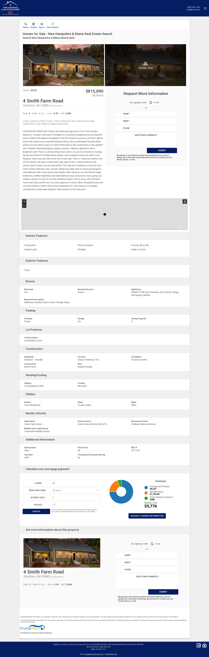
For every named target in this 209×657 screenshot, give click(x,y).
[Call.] (193, 7)
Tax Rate (37, 505)
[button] (41, 26)
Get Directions (56, 106)
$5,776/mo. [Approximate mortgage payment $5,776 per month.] (98, 95)
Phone (126, 128)
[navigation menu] (205, 8)
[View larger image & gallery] (63, 65)
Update (36, 511)
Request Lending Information (147, 516)
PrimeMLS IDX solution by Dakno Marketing (36, 633)
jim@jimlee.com (111, 654)
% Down (37, 483)
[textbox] (156, 114)
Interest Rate (38, 498)
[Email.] (193, 9)
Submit (162, 150)
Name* (126, 114)
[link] (25, 26)
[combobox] (74, 490)
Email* (126, 121)
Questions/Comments (146, 135)
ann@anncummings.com (94, 654)
